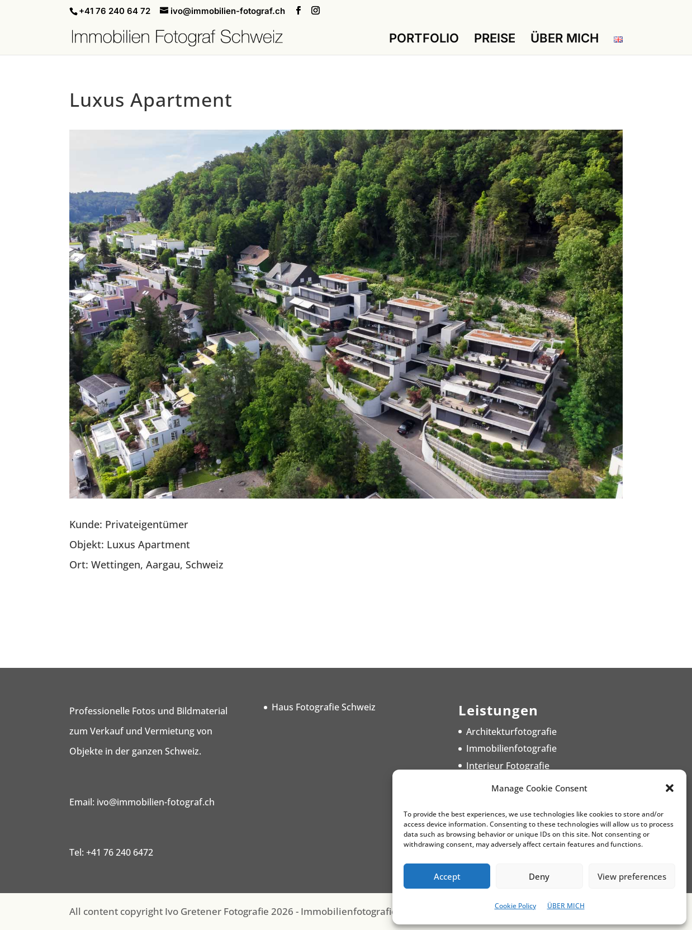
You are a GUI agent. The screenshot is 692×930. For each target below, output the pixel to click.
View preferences (632, 876)
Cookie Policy (515, 905)
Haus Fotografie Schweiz (324, 707)
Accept (447, 876)
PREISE (494, 39)
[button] (669, 788)
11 (393, 469)
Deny (539, 876)
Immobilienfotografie (511, 748)
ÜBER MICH (566, 905)
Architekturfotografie (511, 731)
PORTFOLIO (424, 39)
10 (384, 469)
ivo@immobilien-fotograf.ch (156, 802)
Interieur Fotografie (507, 766)
